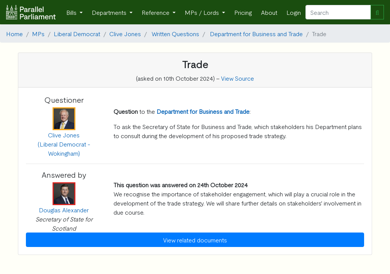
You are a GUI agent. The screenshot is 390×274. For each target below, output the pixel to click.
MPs (38, 33)
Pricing (243, 12)
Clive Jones (125, 33)
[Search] (338, 12)
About (269, 12)
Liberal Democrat (77, 33)
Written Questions (175, 33)
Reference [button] (156, 12)
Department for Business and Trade (256, 33)
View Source (237, 78)
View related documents (195, 240)
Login (293, 12)
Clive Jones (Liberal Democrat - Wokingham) (64, 144)
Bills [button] (72, 12)
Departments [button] (110, 12)
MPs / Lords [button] (203, 12)
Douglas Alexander (64, 210)
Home (14, 33)
